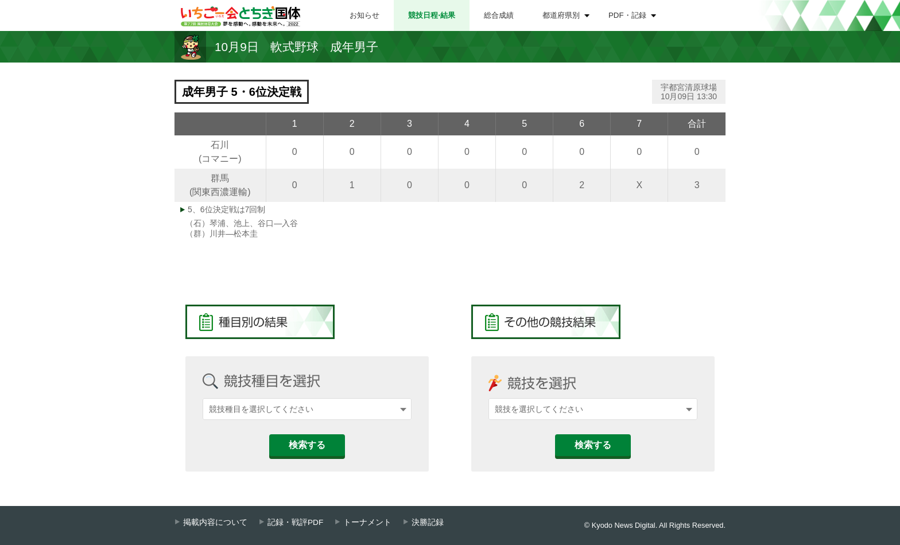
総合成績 (499, 15)
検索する (307, 445)
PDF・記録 (627, 15)
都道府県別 (561, 15)
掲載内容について (215, 522)
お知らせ (364, 15)
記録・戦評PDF (295, 522)
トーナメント (367, 522)
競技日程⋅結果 (431, 15)
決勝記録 (428, 522)
